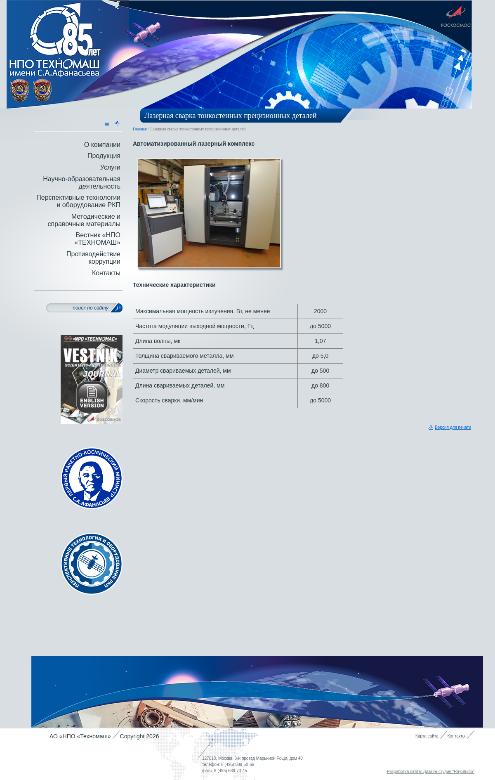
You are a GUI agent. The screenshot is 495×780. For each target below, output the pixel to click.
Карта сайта (426, 736)
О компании (102, 144)
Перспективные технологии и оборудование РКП (78, 201)
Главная (140, 129)
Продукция (103, 155)
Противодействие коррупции (93, 258)
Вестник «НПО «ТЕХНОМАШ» (97, 239)
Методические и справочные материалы (83, 220)
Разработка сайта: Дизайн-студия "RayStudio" (430, 771)
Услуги (110, 167)
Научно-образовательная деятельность (81, 182)
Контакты (106, 273)
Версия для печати (453, 427)
